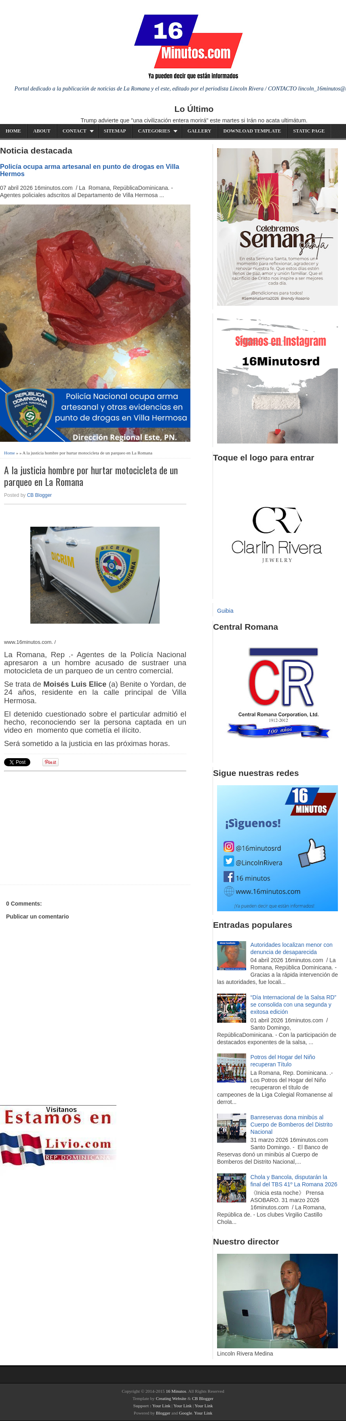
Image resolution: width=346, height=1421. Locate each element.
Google (185, 1412)
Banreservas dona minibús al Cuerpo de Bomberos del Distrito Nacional (292, 1124)
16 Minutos (176, 1391)
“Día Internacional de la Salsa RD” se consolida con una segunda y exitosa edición (293, 1004)
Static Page (309, 131)
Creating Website (171, 1398)
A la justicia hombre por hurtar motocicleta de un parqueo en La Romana (91, 476)
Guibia (225, 610)
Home (13, 131)
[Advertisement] (66, 826)
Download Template (252, 131)
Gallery (199, 131)
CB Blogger (39, 495)
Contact (74, 131)
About (42, 131)
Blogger (163, 1412)
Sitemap (115, 131)
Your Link (161, 1405)
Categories (154, 131)
